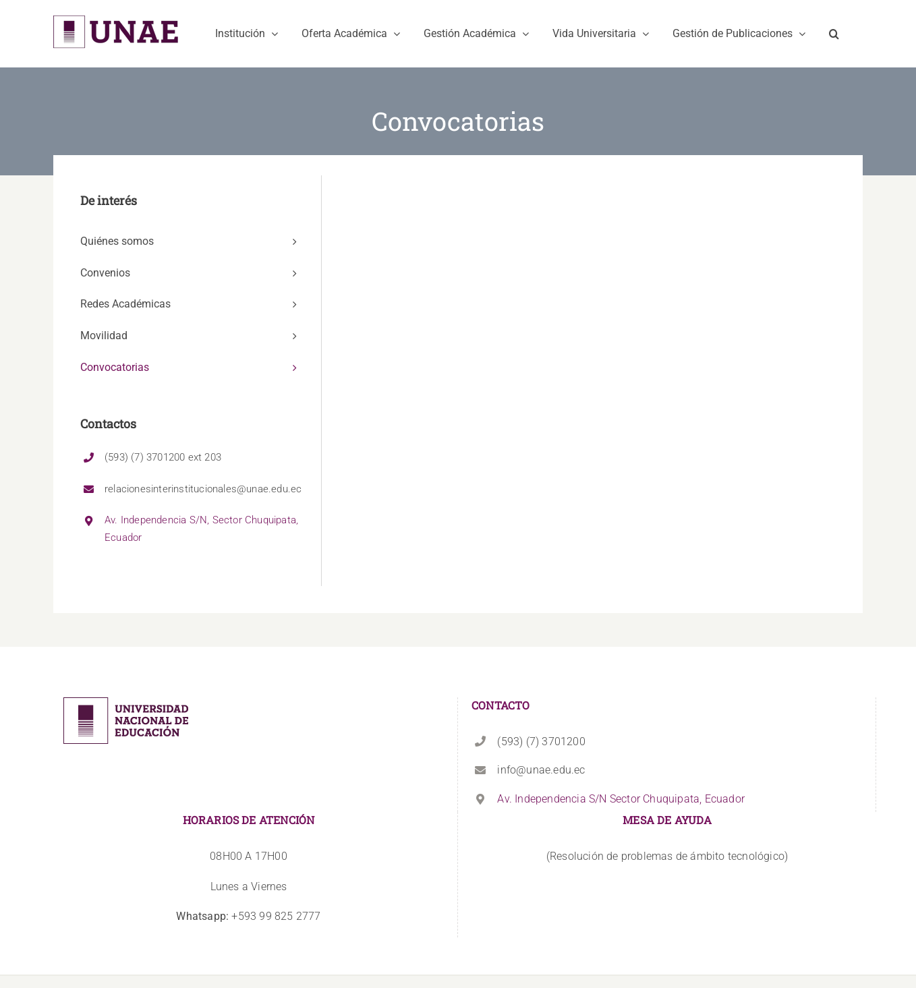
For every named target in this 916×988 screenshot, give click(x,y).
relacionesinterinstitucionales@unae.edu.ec (203, 489)
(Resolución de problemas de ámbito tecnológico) (667, 856)
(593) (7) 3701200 (541, 741)
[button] (834, 33)
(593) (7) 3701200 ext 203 (163, 457)
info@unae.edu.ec (541, 769)
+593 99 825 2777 (248, 916)
